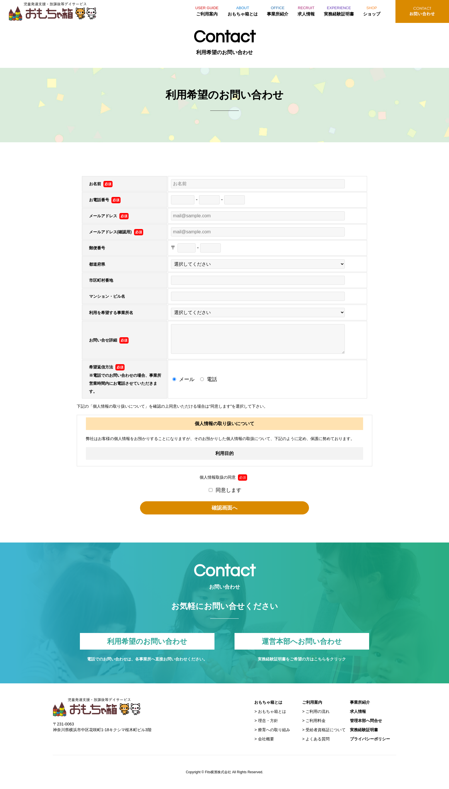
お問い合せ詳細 (109, 340)
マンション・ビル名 (107, 296)
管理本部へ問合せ (366, 720)
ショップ (371, 10)
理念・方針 (268, 720)
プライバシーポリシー (370, 739)
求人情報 (306, 10)
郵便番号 (97, 248)
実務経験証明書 (339, 10)
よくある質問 (318, 739)
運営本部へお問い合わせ (302, 641)
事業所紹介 (277, 10)
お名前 (101, 184)
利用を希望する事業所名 (111, 312)
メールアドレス (109, 216)
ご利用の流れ (318, 711)
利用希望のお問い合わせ (147, 641)
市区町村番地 (101, 280)
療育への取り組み (274, 729)
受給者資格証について (326, 729)
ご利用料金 (316, 720)
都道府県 (97, 264)
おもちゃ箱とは (243, 10)
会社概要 (266, 739)
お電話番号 (105, 200)
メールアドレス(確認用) (116, 232)
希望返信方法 (107, 367)
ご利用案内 (206, 10)
